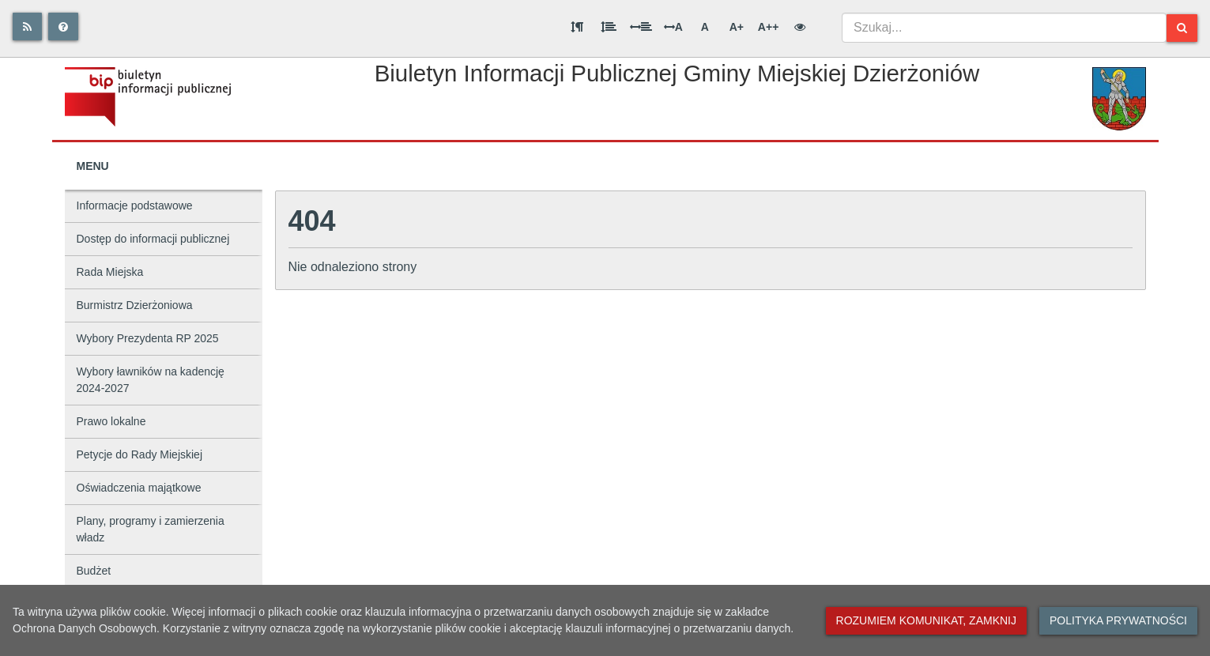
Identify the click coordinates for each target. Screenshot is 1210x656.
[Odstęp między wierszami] (608, 27)
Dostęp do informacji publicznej (153, 238)
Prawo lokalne (111, 421)
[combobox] (1004, 27)
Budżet (94, 570)
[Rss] (27, 26)
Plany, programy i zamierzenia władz (150, 529)
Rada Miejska (110, 272)
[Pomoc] (63, 26)
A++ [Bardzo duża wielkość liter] (768, 27)
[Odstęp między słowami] (641, 27)
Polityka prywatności (1118, 620)
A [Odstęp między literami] (673, 27)
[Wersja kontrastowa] (800, 27)
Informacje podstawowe (135, 205)
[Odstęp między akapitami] (577, 27)
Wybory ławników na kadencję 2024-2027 (150, 379)
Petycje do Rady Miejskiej (140, 454)
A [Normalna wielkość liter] (705, 27)
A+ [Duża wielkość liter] (736, 27)
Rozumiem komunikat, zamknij (926, 620)
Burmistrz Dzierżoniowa (135, 305)
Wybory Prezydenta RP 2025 (148, 338)
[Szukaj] (1182, 28)
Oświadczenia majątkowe (139, 487)
